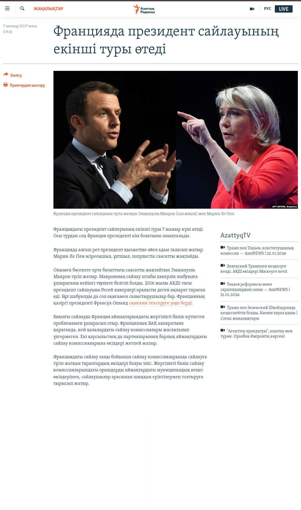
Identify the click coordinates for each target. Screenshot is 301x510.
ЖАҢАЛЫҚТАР (48, 9)
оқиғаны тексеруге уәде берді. (161, 303)
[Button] (12, 76)
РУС (267, 9)
